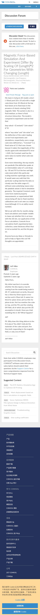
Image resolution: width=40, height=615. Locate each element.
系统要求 (9, 450)
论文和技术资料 (11, 475)
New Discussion (14, 26)
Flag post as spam (28, 95)
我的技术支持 (11, 547)
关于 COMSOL (11, 572)
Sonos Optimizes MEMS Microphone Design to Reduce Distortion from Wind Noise (19, 403)
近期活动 (9, 529)
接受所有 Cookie (20, 612)
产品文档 (9, 558)
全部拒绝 (20, 606)
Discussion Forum (15, 15)
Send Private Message (13, 95)
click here (19, 46)
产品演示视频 (11, 468)
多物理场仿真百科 (12, 512)
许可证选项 (10, 446)
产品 (7, 439)
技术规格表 (10, 442)
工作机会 (9, 576)
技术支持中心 (11, 543)
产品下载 (9, 562)
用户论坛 (9, 500)
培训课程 (9, 497)
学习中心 (9, 493)
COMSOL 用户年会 (13, 533)
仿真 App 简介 (11, 483)
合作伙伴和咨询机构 (13, 555)
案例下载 (9, 464)
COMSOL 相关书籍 (13, 479)
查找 (32, 26)
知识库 (8, 551)
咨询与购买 (28, 6)
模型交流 (9, 504)
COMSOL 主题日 (12, 526)
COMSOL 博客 (11, 508)
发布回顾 (9, 454)
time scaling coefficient (20, 417)
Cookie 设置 (20, 600)
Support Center (23, 368)
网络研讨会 (10, 522)
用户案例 (9, 471)
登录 (19, 6)
